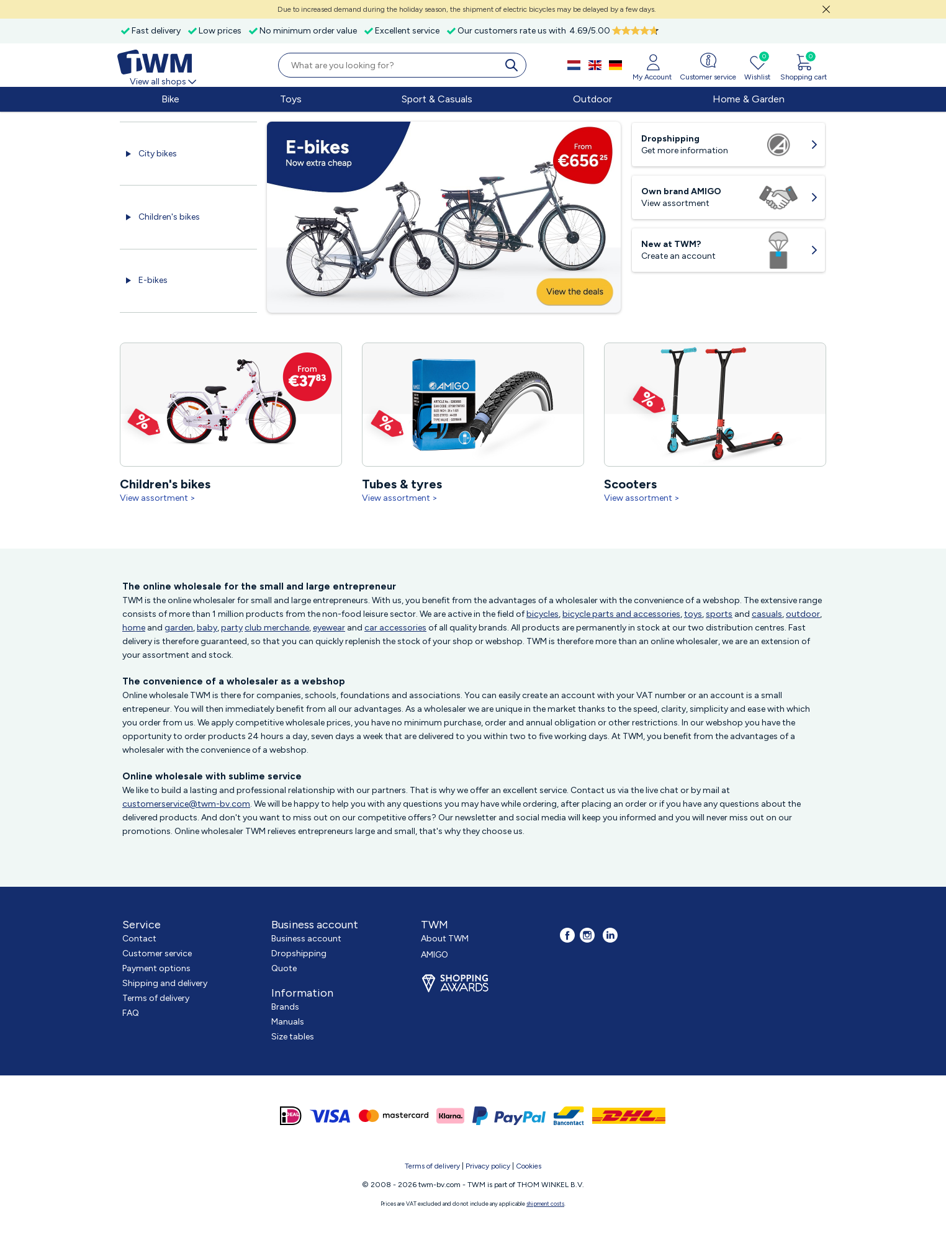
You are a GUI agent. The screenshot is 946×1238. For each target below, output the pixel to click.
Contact (139, 938)
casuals (767, 614)
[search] (514, 65)
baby (207, 627)
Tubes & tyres (408, 484)
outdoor (803, 614)
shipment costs (545, 1203)
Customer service (157, 953)
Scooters (642, 484)
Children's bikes (169, 217)
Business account (306, 938)
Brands (285, 1007)
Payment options (156, 968)
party (232, 627)
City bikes (157, 153)
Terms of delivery (155, 998)
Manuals (287, 1021)
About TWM (445, 938)
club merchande (277, 627)
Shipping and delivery (164, 983)
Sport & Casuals (437, 99)
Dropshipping (299, 953)
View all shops (164, 81)
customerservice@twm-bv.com (186, 804)
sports (719, 614)
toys (693, 614)
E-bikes (153, 280)
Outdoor (592, 99)
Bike (170, 99)
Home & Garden (749, 99)
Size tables (292, 1036)
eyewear (329, 627)
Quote (284, 968)
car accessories (395, 627)
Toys (291, 99)
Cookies (528, 1166)
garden (178, 627)
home (133, 627)
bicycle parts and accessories (621, 614)
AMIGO (434, 954)
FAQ (130, 1013)
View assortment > (158, 498)
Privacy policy (488, 1166)
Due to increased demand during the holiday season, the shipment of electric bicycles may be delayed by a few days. (466, 9)
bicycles (542, 614)
